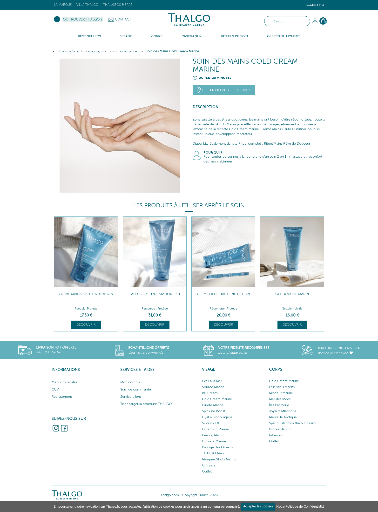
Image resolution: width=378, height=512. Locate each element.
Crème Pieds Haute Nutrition (223, 294)
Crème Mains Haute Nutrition (86, 294)
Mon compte (130, 382)
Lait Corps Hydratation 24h (154, 294)
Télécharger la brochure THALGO (146, 404)
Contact (123, 19)
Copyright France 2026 (200, 495)
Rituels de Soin (67, 51)
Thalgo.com (170, 495)
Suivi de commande (135, 389)
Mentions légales (64, 382)
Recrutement (62, 397)
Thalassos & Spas (117, 5)
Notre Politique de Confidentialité (300, 506)
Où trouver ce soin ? (226, 90)
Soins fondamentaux (124, 51)
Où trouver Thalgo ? (82, 19)
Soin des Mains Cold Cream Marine (172, 51)
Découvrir (86, 325)
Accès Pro (314, 5)
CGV (55, 389)
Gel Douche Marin (292, 294)
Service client (130, 397)
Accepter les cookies (258, 506)
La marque (63, 5)
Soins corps (94, 51)
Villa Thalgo (87, 5)
